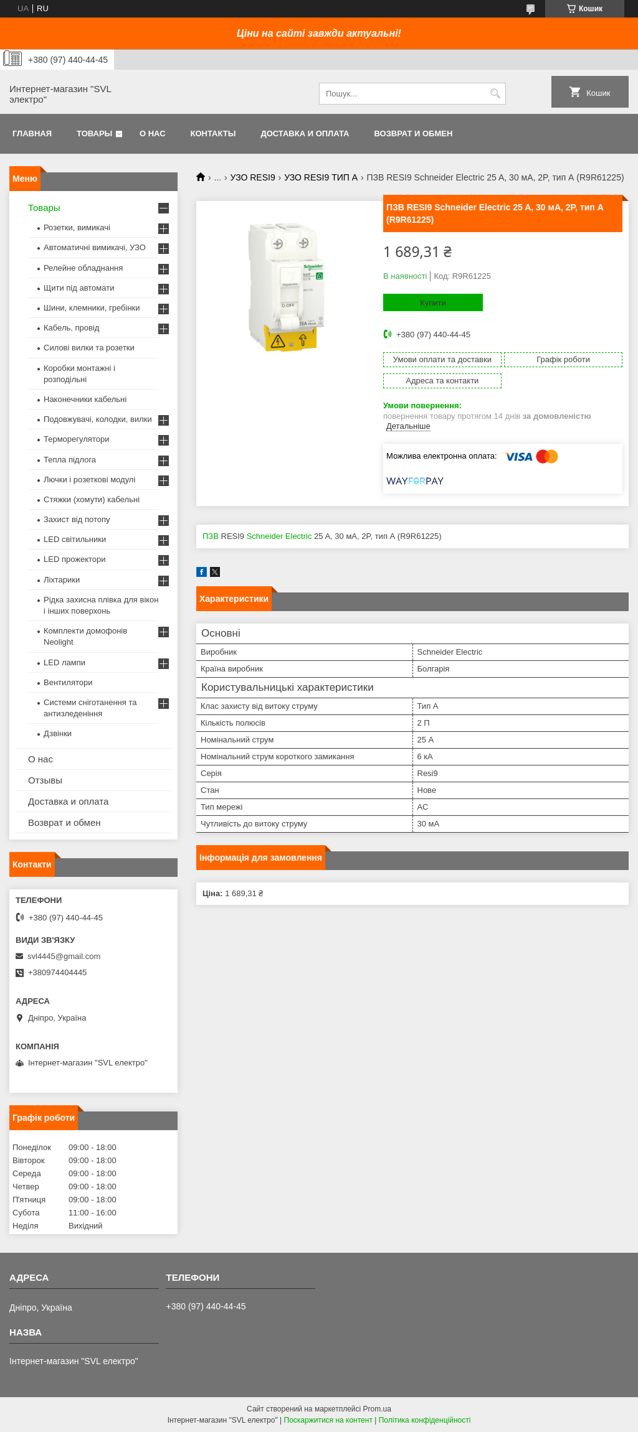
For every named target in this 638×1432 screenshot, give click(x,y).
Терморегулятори (76, 439)
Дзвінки (58, 733)
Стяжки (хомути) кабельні (92, 499)
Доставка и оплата (304, 133)
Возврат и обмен (413, 133)
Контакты (213, 133)
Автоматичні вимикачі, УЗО (95, 247)
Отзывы (45, 780)
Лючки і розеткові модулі (89, 479)
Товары (94, 133)
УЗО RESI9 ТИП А (321, 177)
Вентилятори (68, 682)
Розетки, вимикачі (77, 227)
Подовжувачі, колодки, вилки (98, 419)
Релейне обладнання (83, 268)
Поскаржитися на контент (328, 1420)
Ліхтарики (62, 579)
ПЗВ (210, 536)
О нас (153, 133)
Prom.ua (377, 1409)
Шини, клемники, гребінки (92, 307)
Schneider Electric (279, 536)
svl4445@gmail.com (63, 956)
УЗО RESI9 (253, 177)
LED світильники (75, 539)
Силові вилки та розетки (89, 347)
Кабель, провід (71, 327)
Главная (32, 133)
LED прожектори (75, 559)
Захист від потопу (77, 519)
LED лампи (64, 662)
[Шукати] (495, 94)
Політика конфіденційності (425, 1420)
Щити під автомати (79, 287)
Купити (433, 302)
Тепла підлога (70, 459)
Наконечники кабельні (85, 399)
